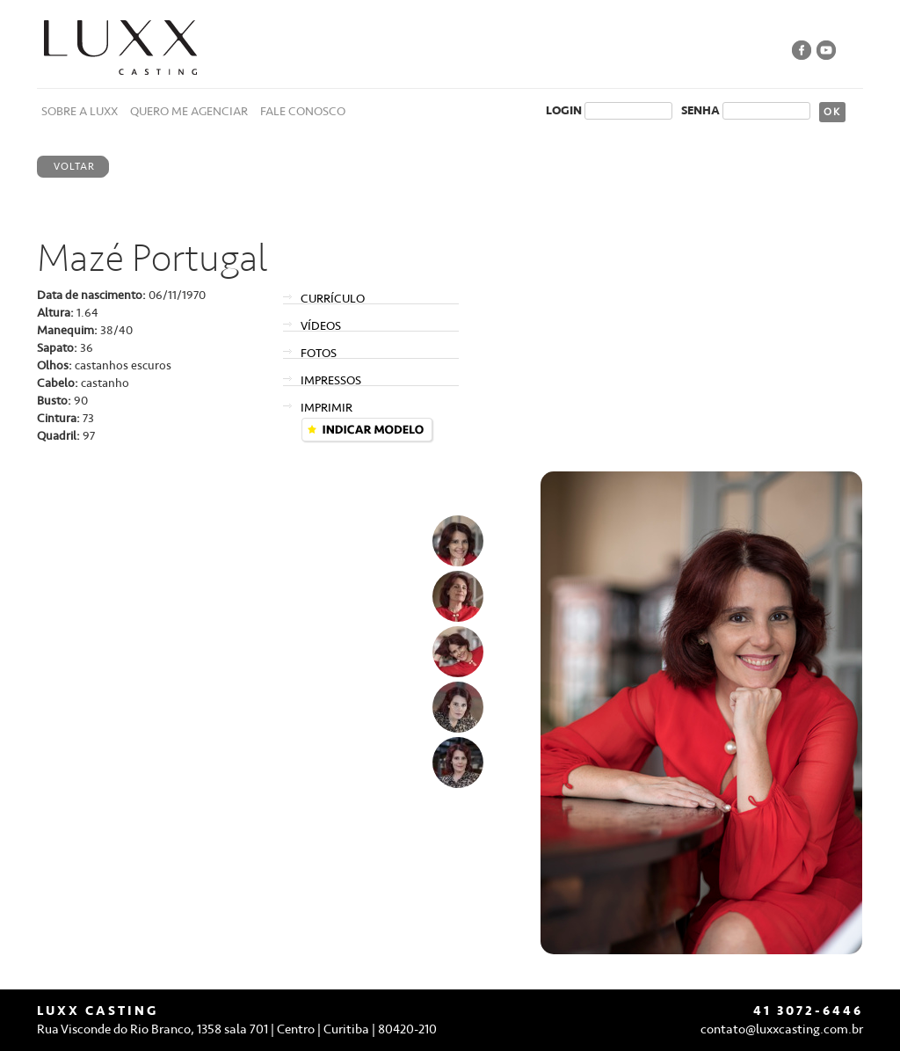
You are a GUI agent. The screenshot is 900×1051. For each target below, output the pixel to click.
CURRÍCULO (333, 298)
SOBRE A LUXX (79, 111)
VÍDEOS (321, 325)
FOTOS (319, 353)
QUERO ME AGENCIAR (189, 111)
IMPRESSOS (331, 380)
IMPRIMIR (326, 407)
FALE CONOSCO (302, 111)
